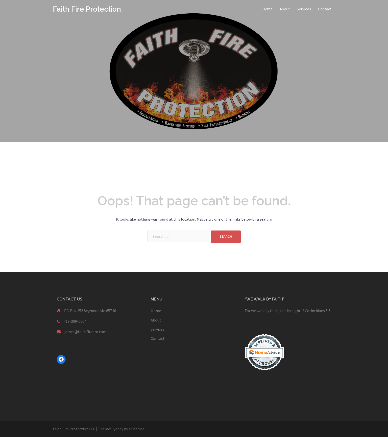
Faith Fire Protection (87, 9)
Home (268, 9)
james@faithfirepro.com (85, 331)
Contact (325, 9)
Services (304, 9)
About (285, 9)
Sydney (117, 428)
